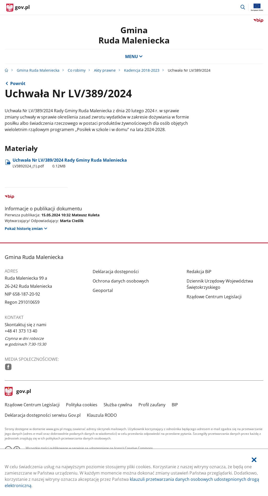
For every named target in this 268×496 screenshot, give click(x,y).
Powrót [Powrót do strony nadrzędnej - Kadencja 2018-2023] (17, 83)
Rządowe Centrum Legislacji (214, 297)
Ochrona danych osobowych (121, 281)
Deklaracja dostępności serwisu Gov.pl (43, 415)
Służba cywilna (118, 405)
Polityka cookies (81, 405)
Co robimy (77, 70)
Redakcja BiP (199, 271)
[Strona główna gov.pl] (18, 8)
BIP (175, 405)
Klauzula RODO (102, 415)
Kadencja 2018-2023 (141, 70)
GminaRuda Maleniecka (134, 35)
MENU (134, 56)
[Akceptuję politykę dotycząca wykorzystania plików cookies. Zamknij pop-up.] (254, 459)
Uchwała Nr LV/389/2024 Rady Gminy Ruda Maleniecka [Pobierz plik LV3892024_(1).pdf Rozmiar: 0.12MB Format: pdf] (70, 163)
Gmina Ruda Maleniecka (38, 70)
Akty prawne (105, 70)
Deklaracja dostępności (116, 271)
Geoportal (103, 290)
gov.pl (18, 391)
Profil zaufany (151, 405)
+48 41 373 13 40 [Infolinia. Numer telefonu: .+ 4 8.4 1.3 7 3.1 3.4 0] (21, 331)
